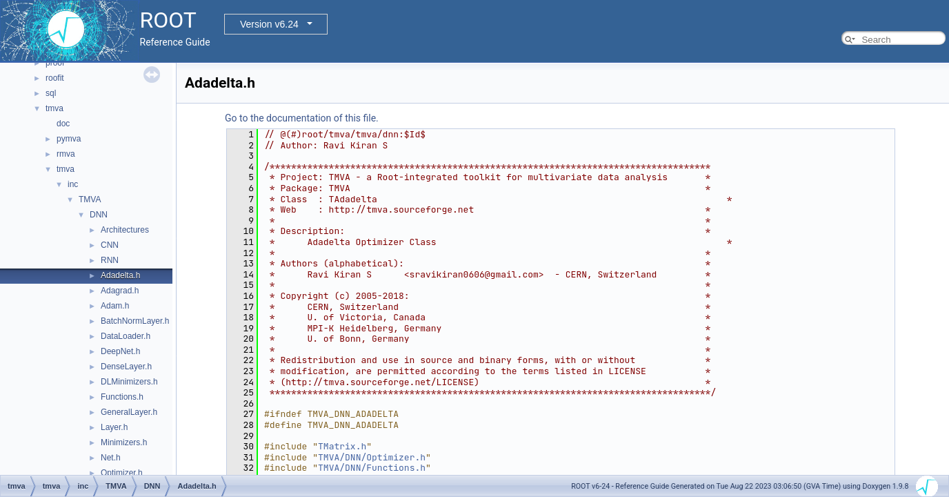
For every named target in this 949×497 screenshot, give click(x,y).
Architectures (125, 230)
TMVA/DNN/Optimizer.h (372, 457)
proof (55, 63)
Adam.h (115, 306)
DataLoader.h (125, 336)
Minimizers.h (124, 442)
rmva (66, 154)
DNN (99, 215)
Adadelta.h (120, 275)
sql (51, 93)
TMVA (90, 199)
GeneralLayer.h (129, 412)
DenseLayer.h (126, 366)
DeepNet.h (120, 351)
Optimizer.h (122, 473)
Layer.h (114, 427)
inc (73, 184)
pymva (69, 139)
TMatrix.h (342, 446)
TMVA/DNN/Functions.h (372, 468)
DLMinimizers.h (129, 382)
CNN (110, 245)
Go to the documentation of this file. (302, 118)
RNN (110, 260)
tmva (54, 108)
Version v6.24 (269, 24)
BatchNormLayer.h (135, 321)
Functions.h (122, 397)
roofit (55, 78)
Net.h (111, 457)
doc (63, 123)
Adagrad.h (120, 290)
